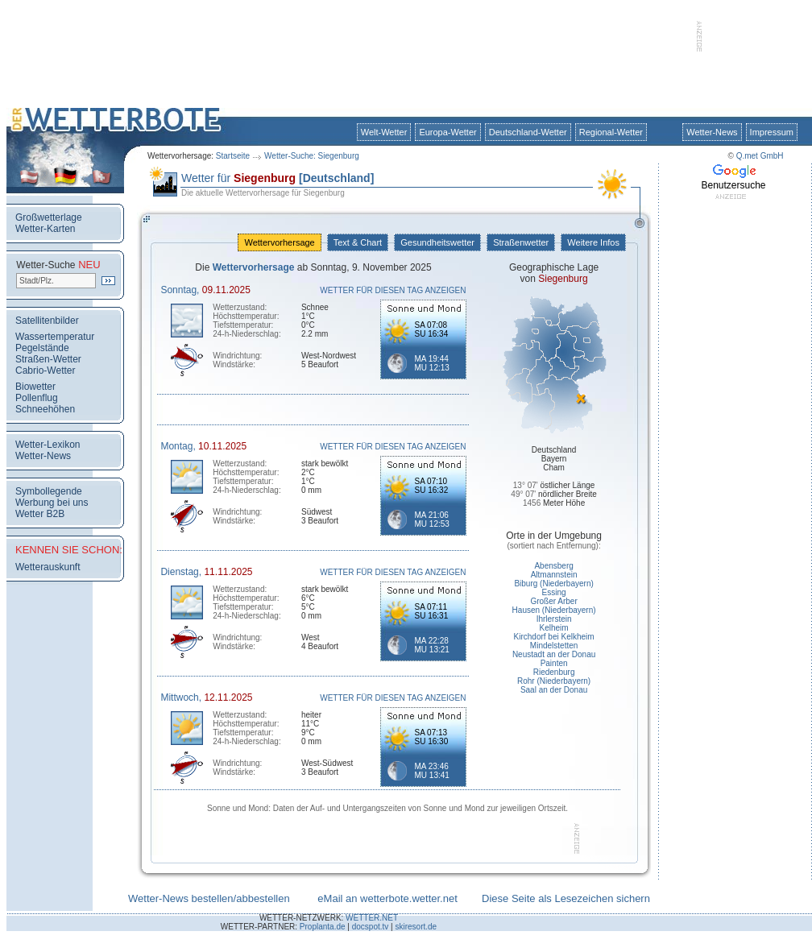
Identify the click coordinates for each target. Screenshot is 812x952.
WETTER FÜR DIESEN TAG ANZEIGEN (393, 290)
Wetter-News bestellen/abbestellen (209, 898)
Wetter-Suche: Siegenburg (311, 155)
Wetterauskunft (47, 567)
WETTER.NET (372, 917)
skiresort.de (416, 926)
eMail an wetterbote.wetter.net (387, 898)
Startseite (233, 155)
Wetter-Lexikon (47, 444)
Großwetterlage (48, 217)
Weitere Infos (593, 242)
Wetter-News (711, 132)
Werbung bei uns (52, 502)
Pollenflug (36, 398)
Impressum (771, 132)
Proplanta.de (323, 926)
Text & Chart (357, 242)
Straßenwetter (521, 242)
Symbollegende (48, 491)
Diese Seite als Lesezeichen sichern (566, 898)
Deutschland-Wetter (528, 132)
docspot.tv (370, 926)
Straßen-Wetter (48, 359)
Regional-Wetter (611, 132)
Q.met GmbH (760, 155)
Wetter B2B (39, 513)
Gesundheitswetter (437, 242)
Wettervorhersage (279, 242)
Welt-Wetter (384, 132)
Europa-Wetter (447, 132)
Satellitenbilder (47, 320)
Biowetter (35, 386)
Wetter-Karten (45, 228)
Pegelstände (42, 348)
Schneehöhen (45, 409)
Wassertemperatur (54, 336)
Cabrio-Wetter (45, 370)
